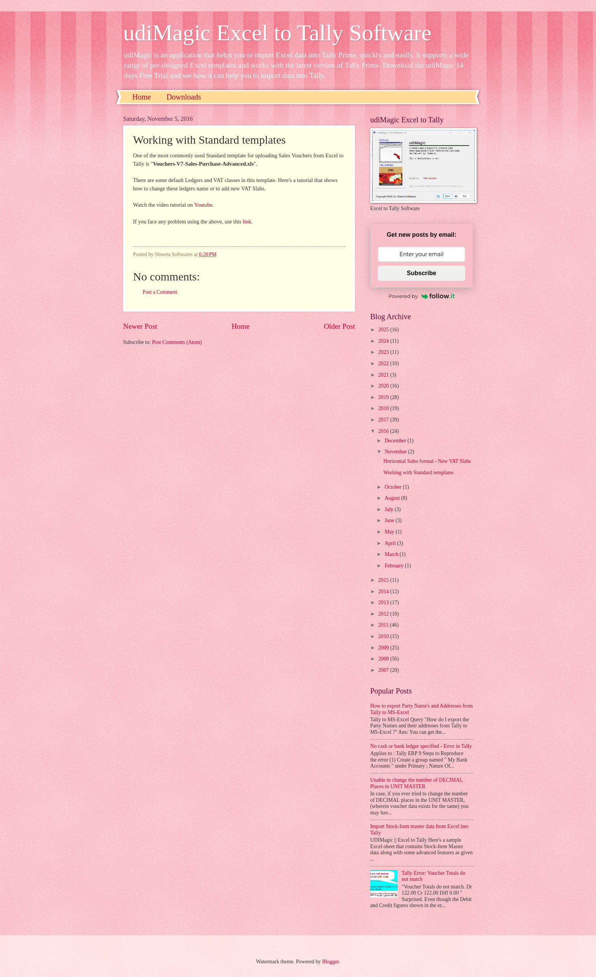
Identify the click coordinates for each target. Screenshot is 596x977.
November (396, 451)
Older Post (339, 326)
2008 (384, 659)
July (390, 509)
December (396, 440)
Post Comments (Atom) (177, 342)
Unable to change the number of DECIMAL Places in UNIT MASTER (416, 783)
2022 (384, 363)
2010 (384, 636)
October (394, 487)
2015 (384, 580)
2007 (384, 670)
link (247, 222)
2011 (384, 625)
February (395, 565)
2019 (384, 397)
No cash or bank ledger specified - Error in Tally (421, 746)
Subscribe (421, 273)
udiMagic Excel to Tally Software (277, 32)
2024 (384, 341)
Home (141, 97)
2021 (384, 375)
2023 (384, 352)
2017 (384, 420)
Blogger (330, 961)
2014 (384, 591)
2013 (384, 602)
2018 (384, 408)
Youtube (203, 205)
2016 (384, 431)
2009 (384, 648)
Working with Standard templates (418, 472)
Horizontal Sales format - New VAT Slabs (427, 461)
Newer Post (140, 326)
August (393, 498)
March (392, 554)
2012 (384, 614)
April (391, 543)
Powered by (421, 296)
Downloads (183, 97)
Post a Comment (160, 292)
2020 (384, 386)
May (390, 532)
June (390, 520)
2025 (384, 330)
